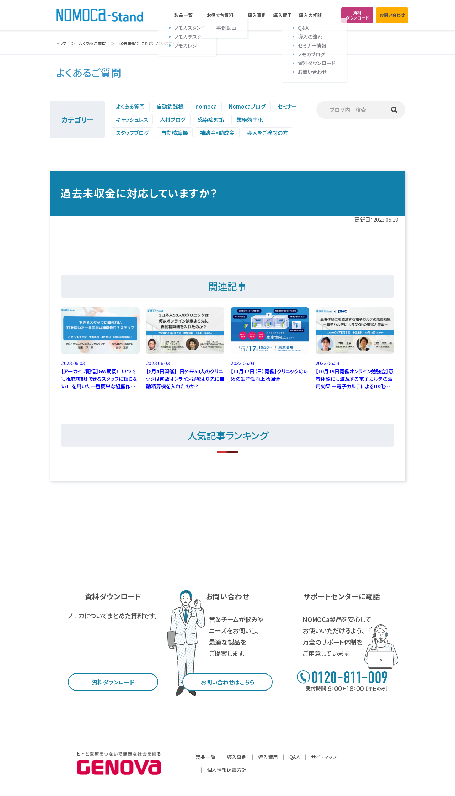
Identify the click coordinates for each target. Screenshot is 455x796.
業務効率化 (249, 119)
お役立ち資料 (220, 15)
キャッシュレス (132, 119)
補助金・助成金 (217, 132)
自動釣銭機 (170, 106)
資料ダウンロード (113, 682)
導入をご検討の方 (267, 132)
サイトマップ (324, 756)
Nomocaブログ (247, 106)
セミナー (287, 106)
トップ (61, 43)
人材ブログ (173, 119)
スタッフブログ (132, 132)
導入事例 (257, 15)
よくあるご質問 (92, 43)
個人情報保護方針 (227, 769)
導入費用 (282, 15)
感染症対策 (211, 119)
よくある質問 (130, 106)
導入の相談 (310, 15)
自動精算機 (174, 132)
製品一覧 (183, 15)
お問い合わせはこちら (228, 682)
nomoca (206, 106)
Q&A (294, 756)
